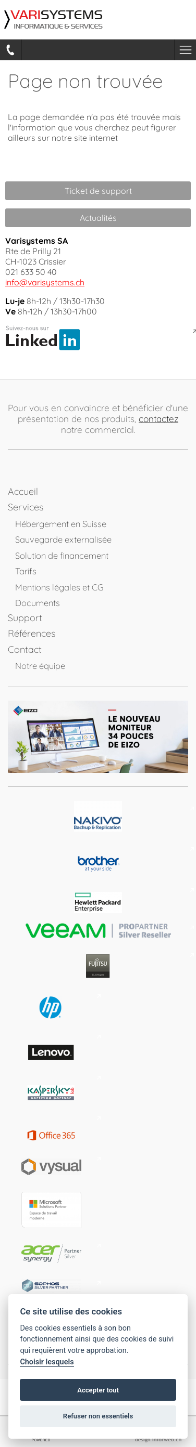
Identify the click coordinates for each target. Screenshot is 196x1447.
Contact (25, 649)
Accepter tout (98, 1390)
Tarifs (25, 570)
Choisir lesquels (47, 1362)
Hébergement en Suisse (60, 523)
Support (25, 618)
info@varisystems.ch (44, 282)
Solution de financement (61, 555)
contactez (158, 418)
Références (31, 633)
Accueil (23, 491)
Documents (37, 602)
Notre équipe (40, 665)
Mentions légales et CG (59, 587)
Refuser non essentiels (98, 1416)
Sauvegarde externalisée (63, 539)
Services (25, 507)
